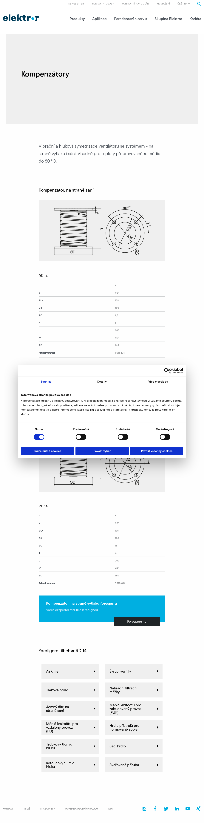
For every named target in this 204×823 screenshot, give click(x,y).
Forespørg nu (136, 621)
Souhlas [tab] (46, 381)
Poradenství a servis (130, 19)
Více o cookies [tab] (158, 381)
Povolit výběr (102, 451)
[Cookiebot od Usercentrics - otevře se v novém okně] (167, 370)
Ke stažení (163, 3)
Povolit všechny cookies (156, 451)
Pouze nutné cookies (47, 451)
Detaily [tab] (102, 381)
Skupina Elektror (168, 19)
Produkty (77, 19)
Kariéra (195, 19)
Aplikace (99, 19)
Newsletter (76, 3)
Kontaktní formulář (135, 3)
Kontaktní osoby (103, 3)
